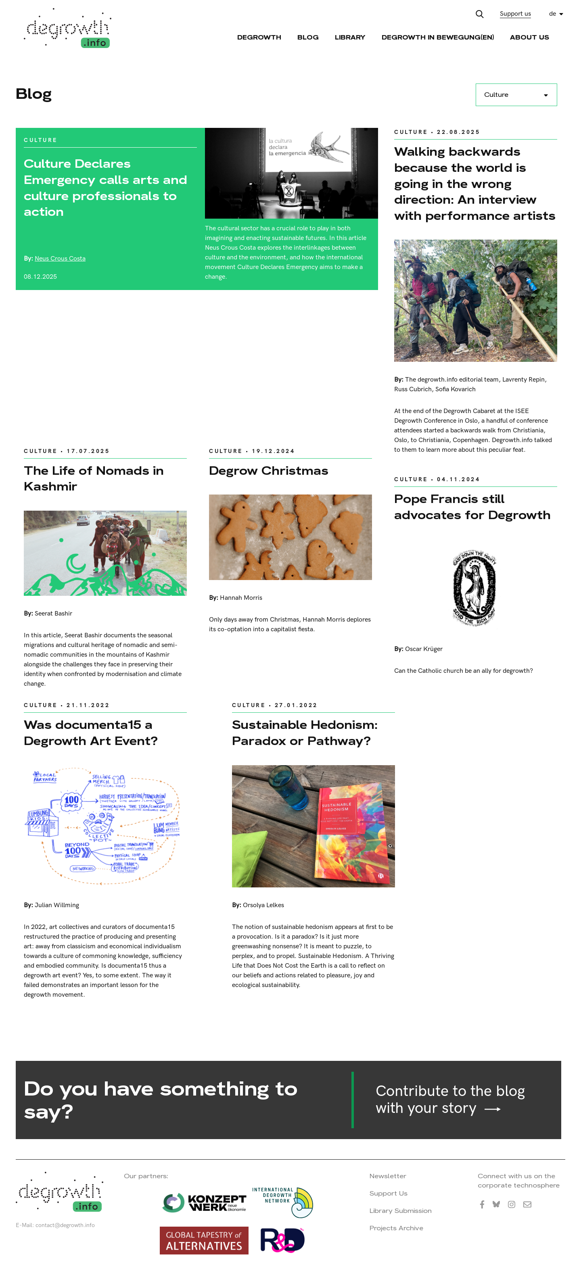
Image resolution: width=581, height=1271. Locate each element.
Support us (515, 14)
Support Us (389, 1193)
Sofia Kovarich (455, 389)
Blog (308, 37)
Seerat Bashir (53, 614)
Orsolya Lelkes (263, 905)
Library (350, 37)
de (552, 14)
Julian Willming (57, 905)
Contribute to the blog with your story (450, 1100)
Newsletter (388, 1176)
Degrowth (259, 37)
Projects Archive (396, 1228)
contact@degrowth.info (65, 1225)
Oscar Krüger (424, 649)
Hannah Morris (241, 598)
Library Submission (401, 1210)
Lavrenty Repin (523, 380)
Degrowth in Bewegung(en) (438, 37)
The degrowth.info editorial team (452, 380)
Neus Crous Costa (60, 259)
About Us (529, 37)
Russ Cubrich (413, 389)
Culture (41, 140)
